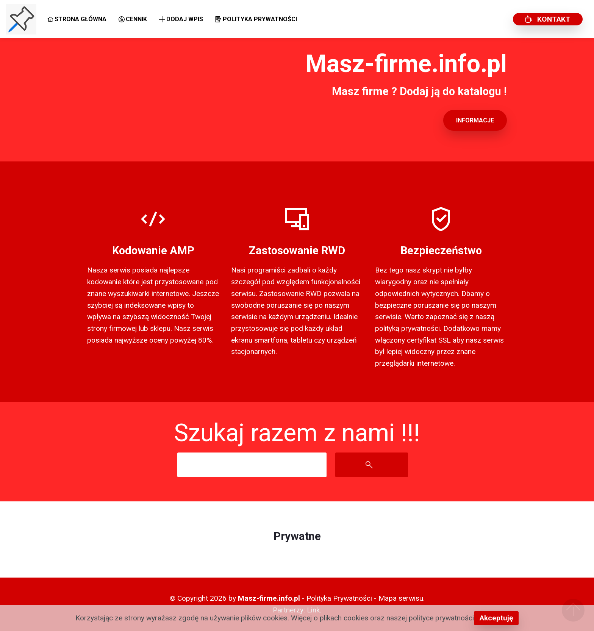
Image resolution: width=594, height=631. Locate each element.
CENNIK (133, 19)
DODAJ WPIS (181, 19)
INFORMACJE (475, 120)
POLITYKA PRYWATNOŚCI (256, 19)
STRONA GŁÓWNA (76, 19)
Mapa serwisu (400, 598)
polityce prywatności (441, 618)
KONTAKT (548, 19)
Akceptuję (496, 618)
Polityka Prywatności (339, 598)
